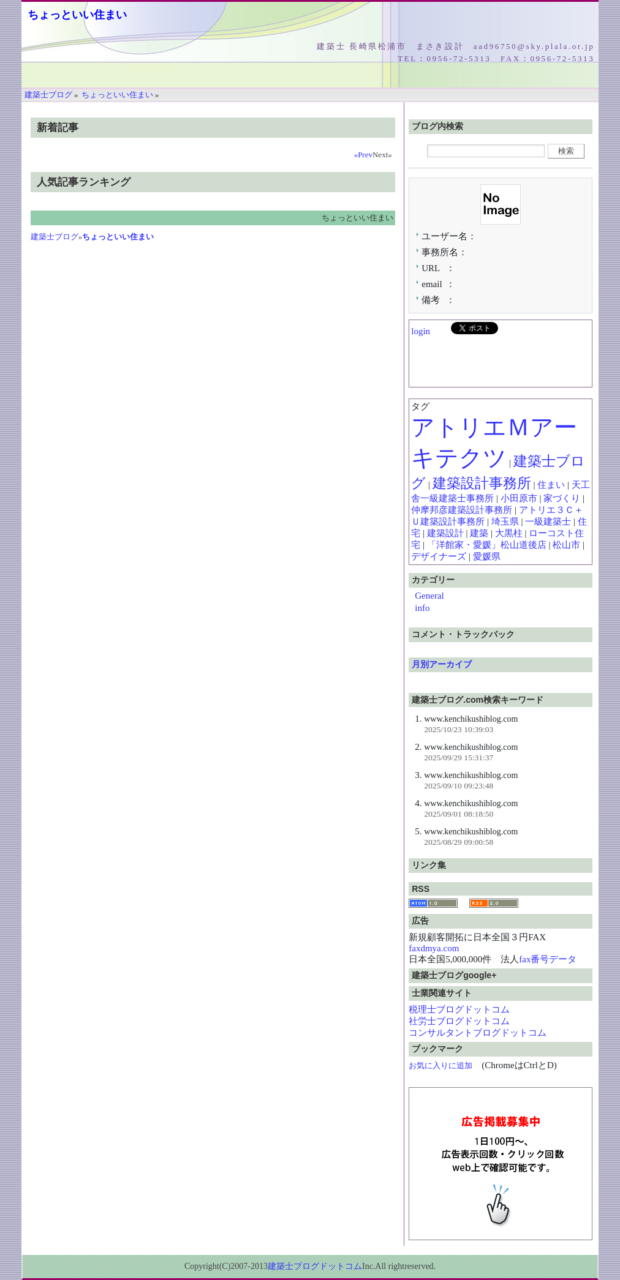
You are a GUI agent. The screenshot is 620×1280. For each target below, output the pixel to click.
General (429, 596)
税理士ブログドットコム (459, 1009)
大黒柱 (509, 533)
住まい (551, 485)
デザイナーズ (438, 556)
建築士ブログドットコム (315, 1266)
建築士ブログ (54, 236)
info (422, 608)
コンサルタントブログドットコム (477, 1033)
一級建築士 (548, 521)
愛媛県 (487, 556)
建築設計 (445, 533)
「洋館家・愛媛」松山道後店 (486, 545)
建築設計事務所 (482, 483)
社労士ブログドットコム (459, 1021)
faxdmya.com (434, 948)
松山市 (566, 545)
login (420, 331)
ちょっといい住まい (77, 15)
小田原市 (519, 498)
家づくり (561, 498)
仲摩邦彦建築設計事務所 (461, 510)
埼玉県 (505, 521)
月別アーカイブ (442, 664)
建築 (479, 533)
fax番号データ (548, 959)
